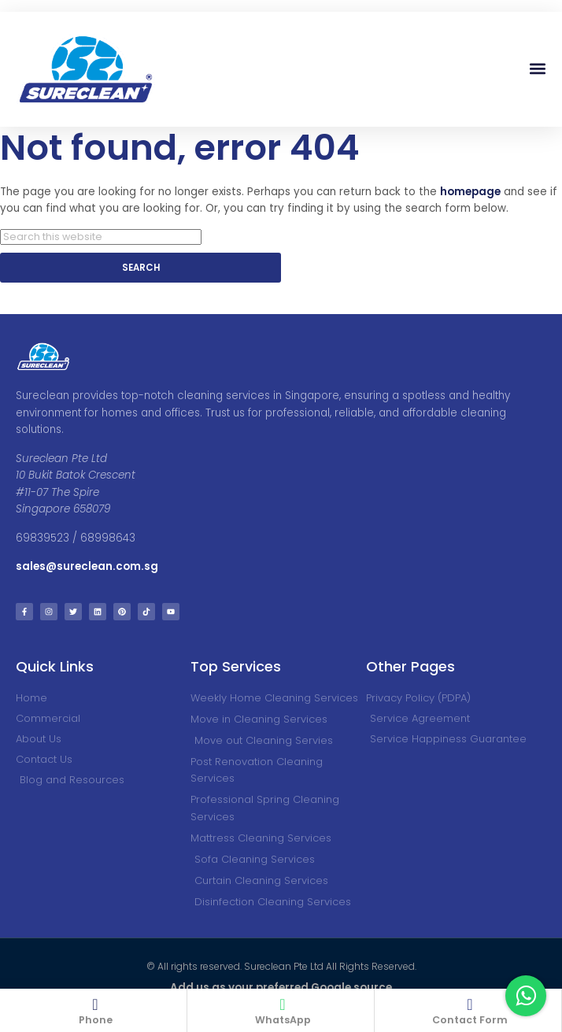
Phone (96, 1019)
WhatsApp (283, 1019)
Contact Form (470, 1019)
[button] (537, 69)
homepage (470, 191)
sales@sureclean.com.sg (88, 566)
